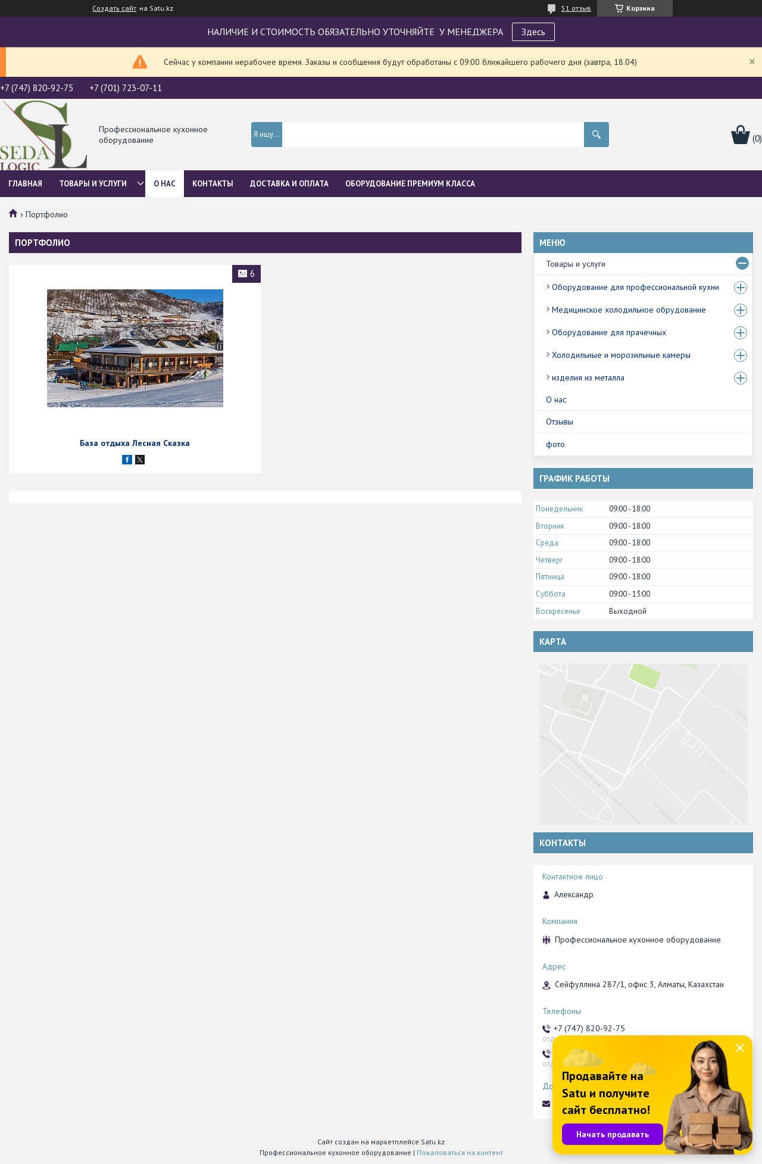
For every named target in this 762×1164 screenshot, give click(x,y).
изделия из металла (588, 377)
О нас (165, 184)
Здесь (533, 32)
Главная (25, 184)
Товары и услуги (93, 184)
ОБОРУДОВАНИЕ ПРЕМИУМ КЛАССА (410, 184)
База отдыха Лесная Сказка (135, 443)
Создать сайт (114, 8)
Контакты (212, 184)
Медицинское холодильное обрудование (629, 309)
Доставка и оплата (289, 184)
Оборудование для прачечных (609, 332)
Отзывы (559, 421)
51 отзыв (576, 8)
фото (555, 444)
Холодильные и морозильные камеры (621, 354)
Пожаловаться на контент (460, 1152)
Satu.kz (433, 1141)
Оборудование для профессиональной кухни (635, 287)
